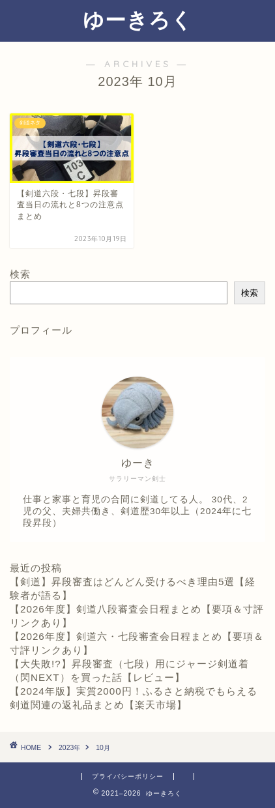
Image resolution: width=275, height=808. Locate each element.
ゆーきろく (138, 20)
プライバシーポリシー (128, 776)
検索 (20, 274)
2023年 (69, 747)
